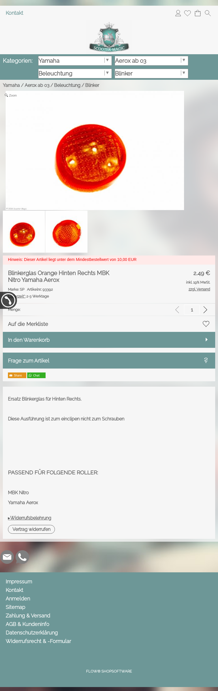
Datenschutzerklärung (32, 633)
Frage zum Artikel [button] (28, 361)
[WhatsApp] (22, 557)
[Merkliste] (187, 13)
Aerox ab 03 (37, 85)
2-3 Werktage (28, 296)
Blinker (92, 85)
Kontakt (14, 13)
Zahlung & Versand (28, 616)
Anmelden (178, 13)
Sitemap (15, 607)
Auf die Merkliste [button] (28, 324)
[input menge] (192, 310)
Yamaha (11, 85)
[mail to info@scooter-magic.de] (7, 557)
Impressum (19, 582)
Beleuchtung (67, 85)
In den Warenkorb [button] (29, 340)
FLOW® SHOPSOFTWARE (109, 671)
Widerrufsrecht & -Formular (38, 641)
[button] (207, 13)
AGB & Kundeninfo (27, 624)
